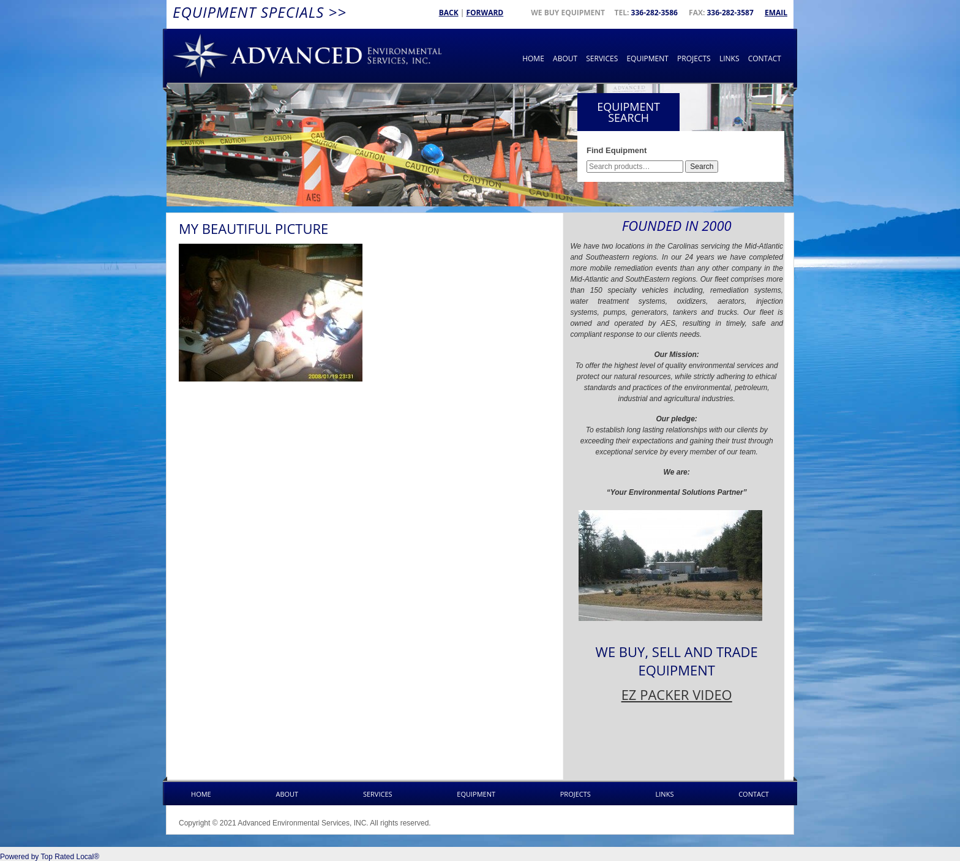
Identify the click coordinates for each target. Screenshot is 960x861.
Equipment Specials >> (260, 12)
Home (533, 58)
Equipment (647, 58)
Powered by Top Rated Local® (49, 856)
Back (449, 12)
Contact (764, 58)
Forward (484, 12)
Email (776, 12)
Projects (694, 58)
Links (729, 58)
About (565, 58)
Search (701, 166)
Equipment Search (628, 112)
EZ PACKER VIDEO (676, 694)
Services (602, 58)
